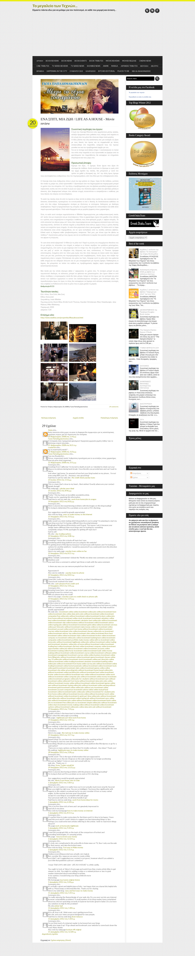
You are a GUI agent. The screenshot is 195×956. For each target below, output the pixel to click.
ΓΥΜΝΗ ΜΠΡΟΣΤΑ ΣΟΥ (149, 348)
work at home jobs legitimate (66, 826)
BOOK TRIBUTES (96, 61)
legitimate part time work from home (71, 718)
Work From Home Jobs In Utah (67, 780)
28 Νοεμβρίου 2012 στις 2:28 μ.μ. (61, 752)
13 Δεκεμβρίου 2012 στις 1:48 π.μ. (61, 908)
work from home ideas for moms (85, 800)
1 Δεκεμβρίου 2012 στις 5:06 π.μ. (61, 783)
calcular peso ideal (67, 488)
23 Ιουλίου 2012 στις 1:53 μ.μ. (60, 480)
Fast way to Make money (73, 847)
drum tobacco (77, 917)
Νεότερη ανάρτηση (48, 418)
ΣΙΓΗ (142, 419)
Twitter (147, 10)
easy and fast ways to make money (79, 891)
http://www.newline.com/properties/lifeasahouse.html (62, 318)
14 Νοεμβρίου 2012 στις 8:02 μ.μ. (61, 501)
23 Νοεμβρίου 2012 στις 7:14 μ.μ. (61, 709)
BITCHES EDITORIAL (106, 71)
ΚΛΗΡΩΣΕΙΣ (91, 71)
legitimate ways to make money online (73, 750)
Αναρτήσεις (135, 473)
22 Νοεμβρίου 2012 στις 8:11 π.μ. (61, 553)
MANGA (114, 66)
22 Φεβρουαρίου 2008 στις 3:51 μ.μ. (62, 462)
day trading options (63, 534)
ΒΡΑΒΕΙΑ (40, 71)
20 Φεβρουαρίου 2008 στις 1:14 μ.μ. (62, 436)
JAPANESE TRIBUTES (129, 66)
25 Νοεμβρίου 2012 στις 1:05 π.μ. (61, 720)
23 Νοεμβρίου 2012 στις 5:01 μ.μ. (61, 586)
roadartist (52, 447)
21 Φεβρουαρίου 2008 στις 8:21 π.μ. (62, 445)
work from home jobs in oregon (84, 499)
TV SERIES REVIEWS (60, 66)
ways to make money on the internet (77, 514)
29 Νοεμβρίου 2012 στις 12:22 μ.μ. (61, 767)
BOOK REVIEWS (52, 61)
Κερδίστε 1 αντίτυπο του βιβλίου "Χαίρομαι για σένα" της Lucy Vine (149, 292)
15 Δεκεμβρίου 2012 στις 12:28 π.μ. (62, 932)
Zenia (50, 430)
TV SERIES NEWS (77, 66)
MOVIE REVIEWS (113, 61)
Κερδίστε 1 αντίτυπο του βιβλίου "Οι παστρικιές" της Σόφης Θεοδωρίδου (149, 251)
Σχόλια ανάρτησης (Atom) (61, 940)
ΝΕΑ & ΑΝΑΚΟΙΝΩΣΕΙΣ (141, 71)
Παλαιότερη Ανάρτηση (109, 418)
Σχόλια (134, 477)
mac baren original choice (70, 880)
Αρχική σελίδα (78, 418)
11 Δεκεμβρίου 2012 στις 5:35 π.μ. (61, 893)
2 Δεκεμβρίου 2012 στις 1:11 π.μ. (61, 850)
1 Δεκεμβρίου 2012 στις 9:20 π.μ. (61, 828)
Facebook (157, 10)
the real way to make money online (75, 733)
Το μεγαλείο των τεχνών (136, 92)
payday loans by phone (75, 573)
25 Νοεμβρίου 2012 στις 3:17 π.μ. (61, 735)
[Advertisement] (97, 36)
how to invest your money (66, 837)
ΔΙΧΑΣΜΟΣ (144, 366)
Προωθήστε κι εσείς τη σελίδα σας (140, 97)
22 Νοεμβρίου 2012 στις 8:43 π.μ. (61, 575)
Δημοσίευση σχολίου (50, 934)
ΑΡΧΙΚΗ (40, 61)
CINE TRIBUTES (43, 66)
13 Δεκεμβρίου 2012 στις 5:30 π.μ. (61, 919)
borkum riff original (73, 930)
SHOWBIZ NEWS (93, 66)
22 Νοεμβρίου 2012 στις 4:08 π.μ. (61, 536)
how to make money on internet (79, 811)
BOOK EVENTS (81, 61)
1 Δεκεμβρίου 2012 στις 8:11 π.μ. (61, 813)
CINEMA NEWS (145, 61)
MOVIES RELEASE (129, 61)
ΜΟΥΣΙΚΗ (144, 66)
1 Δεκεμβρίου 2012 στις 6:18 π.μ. (61, 802)
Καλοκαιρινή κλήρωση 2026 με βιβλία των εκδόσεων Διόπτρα (148, 272)
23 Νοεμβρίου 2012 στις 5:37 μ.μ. (61, 599)
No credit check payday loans (83, 478)
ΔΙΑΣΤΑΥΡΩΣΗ (146, 404)
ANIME (106, 66)
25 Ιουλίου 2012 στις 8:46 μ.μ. (60, 491)
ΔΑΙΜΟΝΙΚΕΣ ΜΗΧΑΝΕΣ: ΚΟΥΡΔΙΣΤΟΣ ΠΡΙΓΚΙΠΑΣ (145, 384)
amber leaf (58, 906)
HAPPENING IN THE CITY (57, 71)
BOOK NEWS (66, 61)
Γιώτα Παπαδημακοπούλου (58, 439)
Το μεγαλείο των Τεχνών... (54, 5)
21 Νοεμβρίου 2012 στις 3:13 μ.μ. (61, 517)
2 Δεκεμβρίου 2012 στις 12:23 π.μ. (61, 839)
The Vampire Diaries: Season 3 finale (148, 331)
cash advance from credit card (67, 584)
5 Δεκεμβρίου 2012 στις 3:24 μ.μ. (61, 882)
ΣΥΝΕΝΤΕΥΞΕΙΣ (76, 71)
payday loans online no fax (76, 551)
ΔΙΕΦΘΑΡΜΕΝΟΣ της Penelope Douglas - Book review (148, 312)
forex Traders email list (65, 765)
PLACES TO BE (123, 71)
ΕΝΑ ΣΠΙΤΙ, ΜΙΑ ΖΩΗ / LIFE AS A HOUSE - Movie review (77, 121)
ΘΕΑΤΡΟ (154, 66)
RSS (152, 10)
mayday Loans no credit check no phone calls (80, 597)
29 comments (113, 407)
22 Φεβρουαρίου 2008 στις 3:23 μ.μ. (62, 452)
